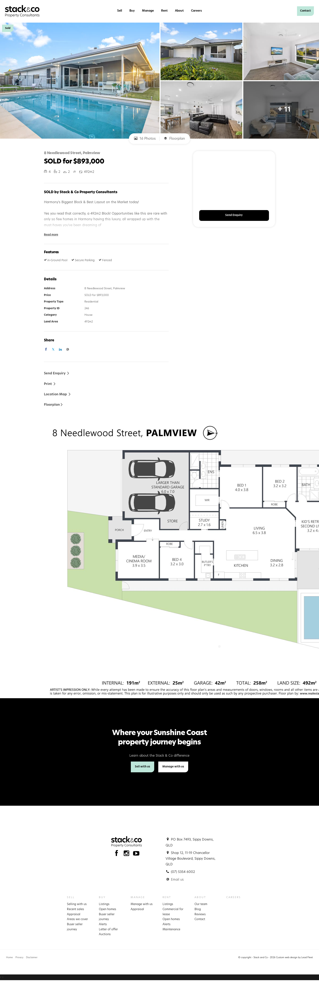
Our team (200, 904)
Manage (148, 10)
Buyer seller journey (75, 927)
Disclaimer (31, 958)
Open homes (107, 909)
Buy (132, 10)
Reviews (200, 914)
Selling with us (77, 904)
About (179, 10)
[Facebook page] (117, 854)
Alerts (103, 924)
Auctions (105, 934)
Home (9, 958)
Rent (164, 10)
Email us (177, 879)
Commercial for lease (173, 912)
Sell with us (142, 766)
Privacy (19, 958)
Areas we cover (77, 919)
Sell (119, 10)
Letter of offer (108, 929)
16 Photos (145, 138)
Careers (196, 10)
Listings (104, 904)
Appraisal (73, 914)
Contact (305, 11)
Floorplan (174, 138)
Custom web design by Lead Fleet (294, 958)
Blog (197, 909)
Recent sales (75, 909)
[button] (50, 384)
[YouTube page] (136, 854)
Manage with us (173, 766)
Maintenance (171, 929)
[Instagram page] (127, 854)
